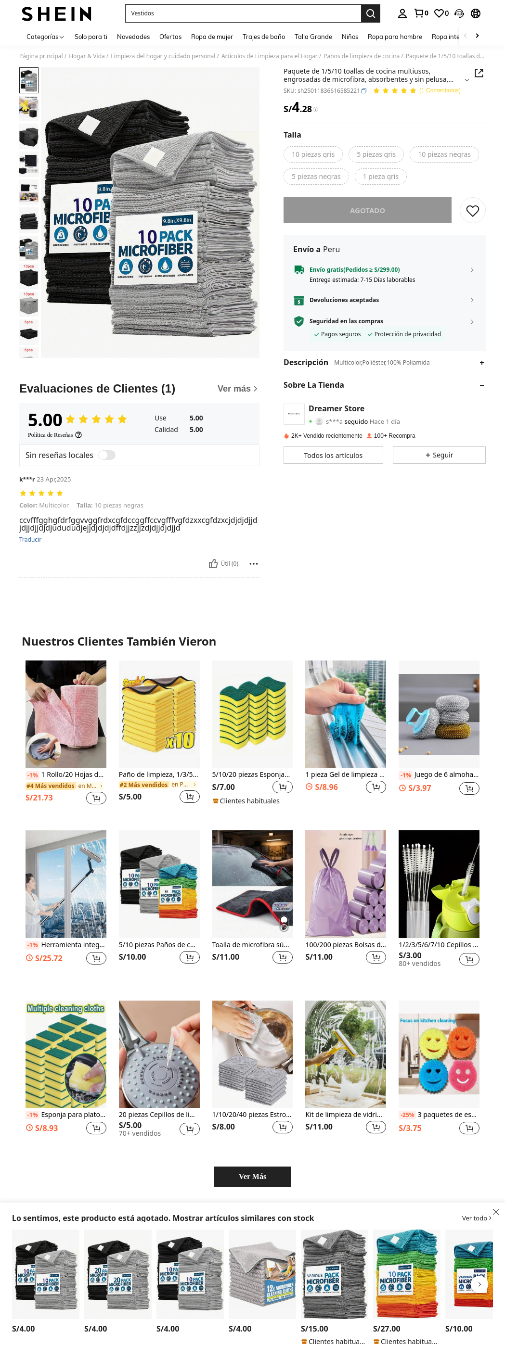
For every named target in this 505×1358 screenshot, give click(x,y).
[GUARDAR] (473, 210)
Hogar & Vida (87, 56)
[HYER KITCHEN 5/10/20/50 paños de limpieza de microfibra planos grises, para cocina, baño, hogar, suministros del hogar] (334, 1274)
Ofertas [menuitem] (170, 36)
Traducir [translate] (30, 539)
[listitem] (66, 738)
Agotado (367, 210)
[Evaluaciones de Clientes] (139, 388)
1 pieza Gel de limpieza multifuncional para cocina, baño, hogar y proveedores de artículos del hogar (345, 775)
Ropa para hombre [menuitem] (395, 36)
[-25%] (407, 1115)
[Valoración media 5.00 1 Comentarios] (417, 91)
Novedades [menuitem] (133, 36)
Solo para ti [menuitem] (91, 36)
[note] (247, 801)
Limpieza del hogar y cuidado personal (163, 56)
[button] (459, 13)
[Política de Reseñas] (55, 435)
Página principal (41, 56)
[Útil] (213, 564)
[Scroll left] (465, 36)
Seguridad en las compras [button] (346, 321)
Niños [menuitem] (350, 36)
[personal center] (402, 13)
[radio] (313, 154)
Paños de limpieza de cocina (362, 56)
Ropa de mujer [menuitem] (212, 36)
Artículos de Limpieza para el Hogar (269, 56)
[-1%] (32, 775)
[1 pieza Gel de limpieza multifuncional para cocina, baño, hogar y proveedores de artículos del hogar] (345, 714)
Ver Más (252, 1176)
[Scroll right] (477, 36)
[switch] (107, 455)
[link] (420, 13)
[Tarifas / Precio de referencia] (315, 109)
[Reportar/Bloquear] (253, 564)
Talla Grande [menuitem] (313, 36)
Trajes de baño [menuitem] (264, 36)
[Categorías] (46, 36)
